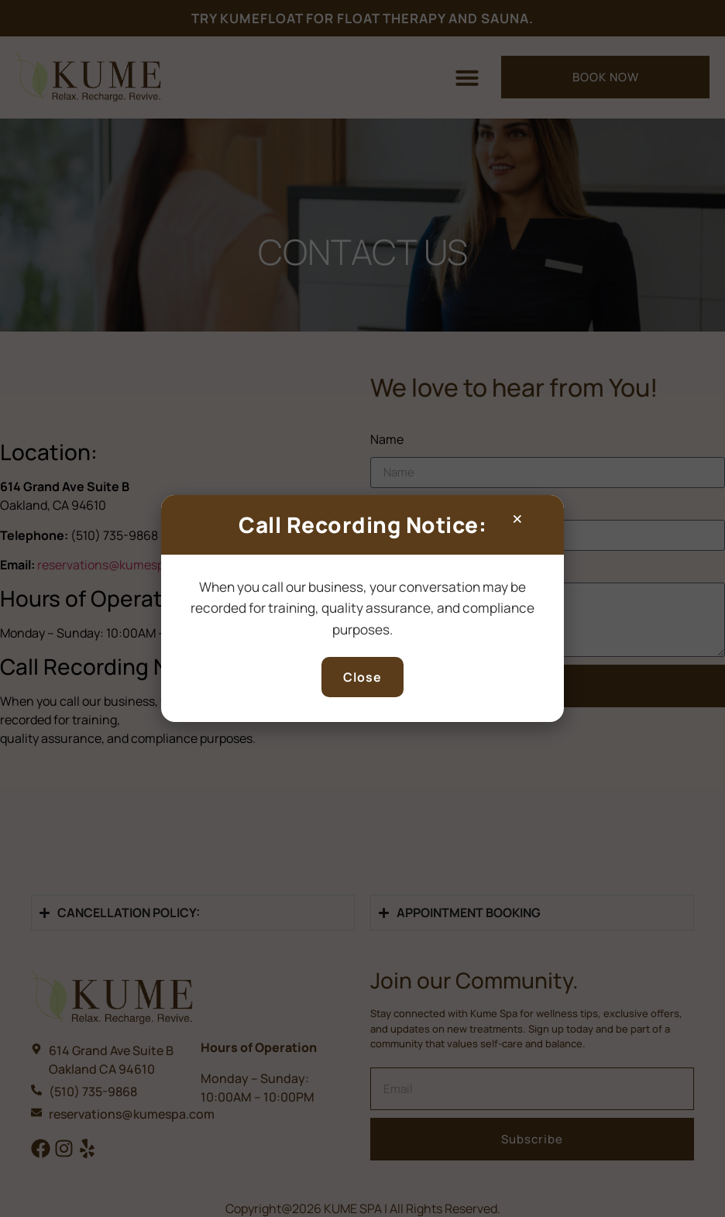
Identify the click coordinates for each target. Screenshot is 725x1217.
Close (362, 677)
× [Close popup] (518, 518)
